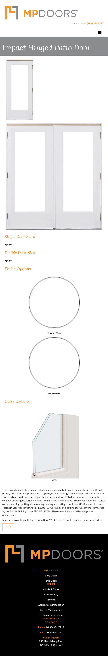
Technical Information (51, 614)
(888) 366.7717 (95, 23)
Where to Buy (51, 594)
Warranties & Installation (51, 604)
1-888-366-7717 (55, 627)
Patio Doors (51, 580)
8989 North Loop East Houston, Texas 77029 (51, 641)
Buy (8, 527)
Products (51, 570)
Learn (51, 584)
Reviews (51, 599)
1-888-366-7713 (53, 632)
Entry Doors (51, 575)
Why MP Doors (51, 589)
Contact (51, 622)
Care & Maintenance (51, 609)
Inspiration (51, 618)
